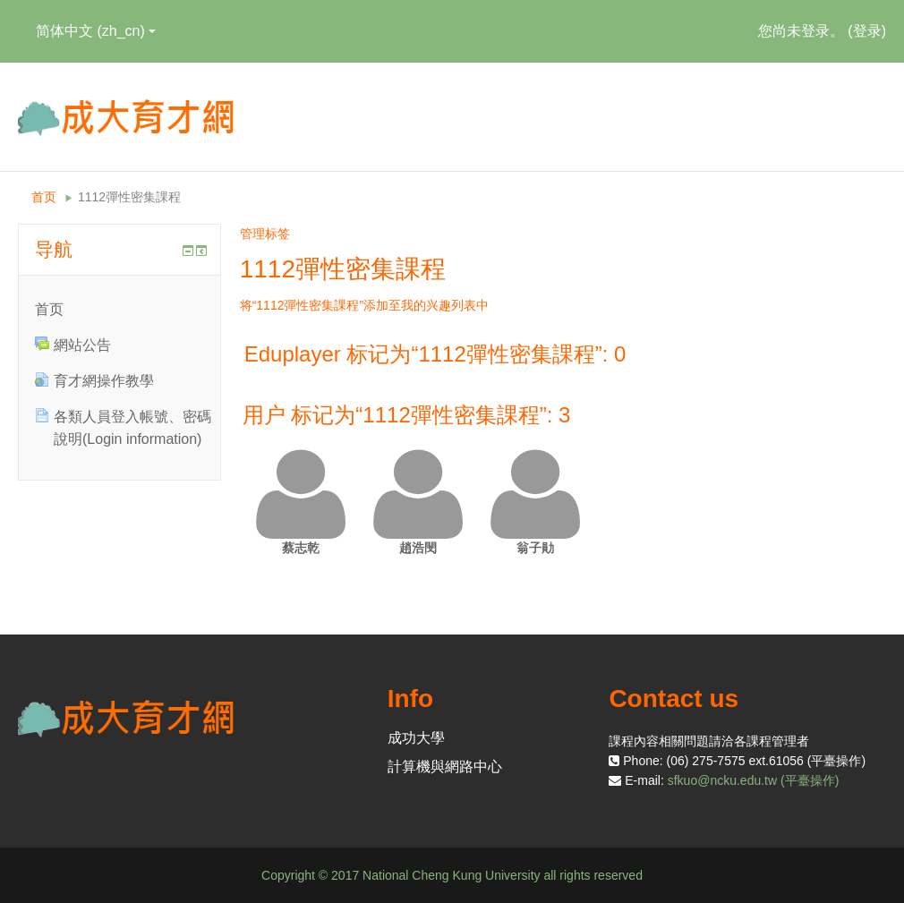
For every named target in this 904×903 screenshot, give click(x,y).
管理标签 (265, 233)
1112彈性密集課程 (129, 197)
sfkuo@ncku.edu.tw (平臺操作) (754, 780)
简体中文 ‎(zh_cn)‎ (96, 30)
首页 (43, 197)
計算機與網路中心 (445, 766)
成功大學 (416, 737)
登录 (867, 30)
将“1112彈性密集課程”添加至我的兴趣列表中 (364, 305)
